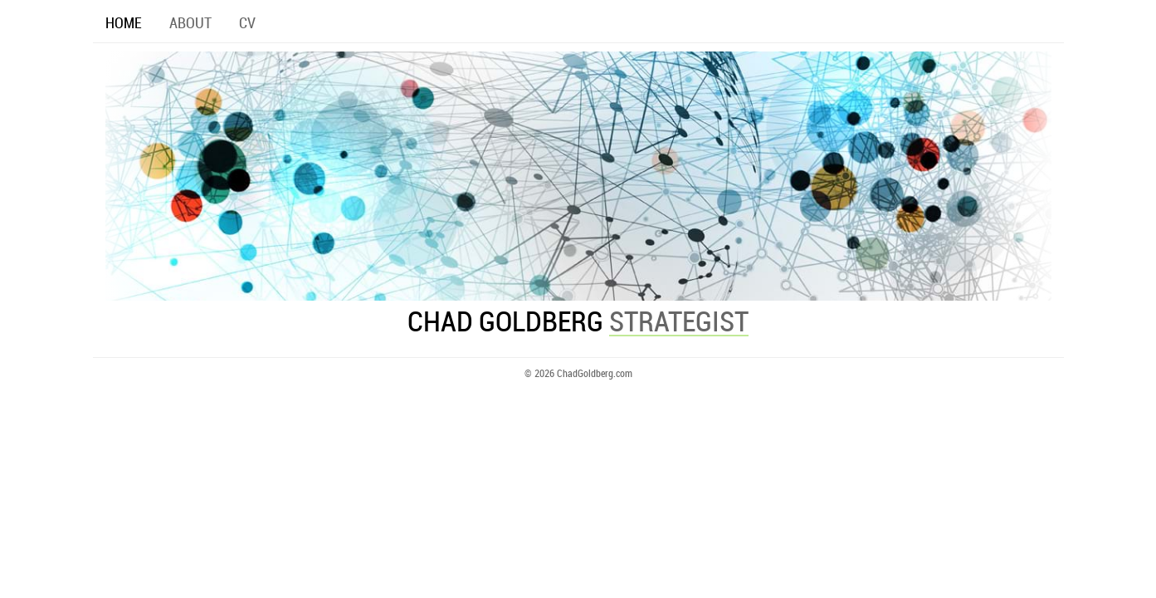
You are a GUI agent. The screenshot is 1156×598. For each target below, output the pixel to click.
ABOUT (190, 22)
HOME (123, 22)
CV (247, 22)
